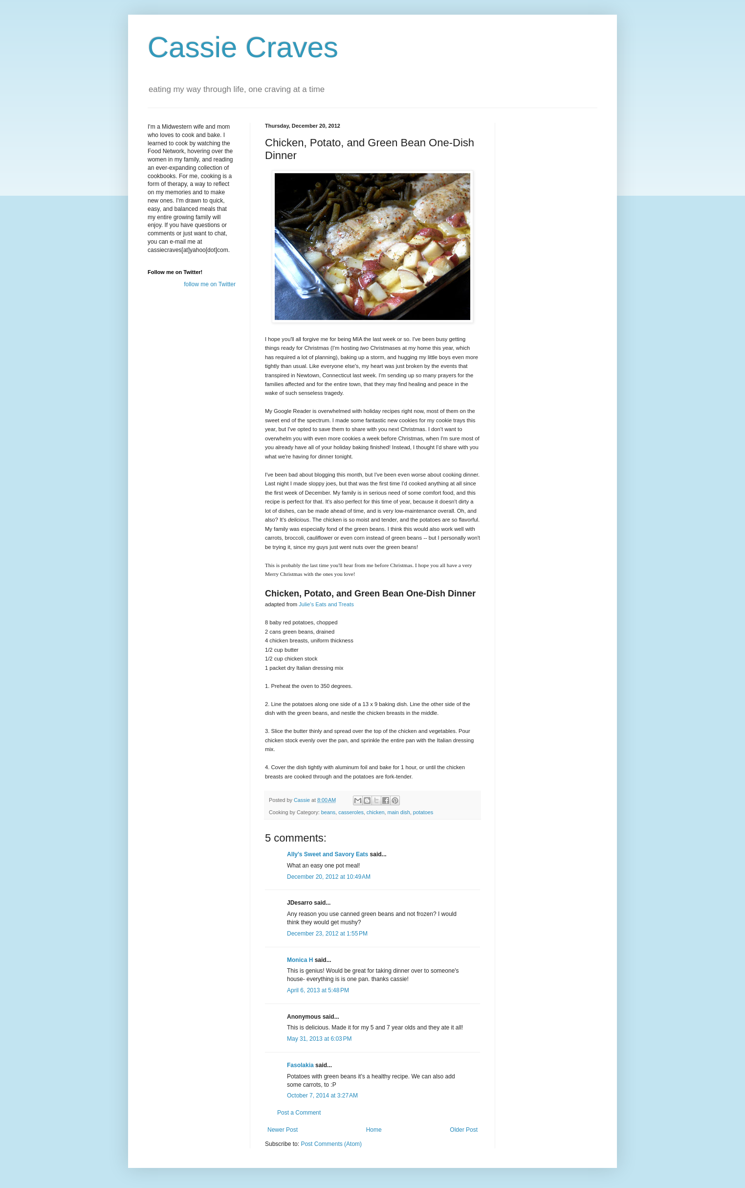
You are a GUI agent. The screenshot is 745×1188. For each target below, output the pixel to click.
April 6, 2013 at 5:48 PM (318, 990)
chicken (376, 812)
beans (328, 812)
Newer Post (282, 1129)
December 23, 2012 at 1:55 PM (327, 933)
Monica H (300, 960)
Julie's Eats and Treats (326, 604)
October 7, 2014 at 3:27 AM (322, 1095)
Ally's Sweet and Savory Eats (327, 854)
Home (374, 1129)
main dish (398, 812)
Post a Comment (299, 1112)
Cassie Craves (243, 47)
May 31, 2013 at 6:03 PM (319, 1038)
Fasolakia (300, 1065)
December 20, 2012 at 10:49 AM (329, 876)
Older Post (464, 1129)
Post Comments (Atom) (331, 1144)
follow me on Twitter (210, 284)
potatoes (423, 812)
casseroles (351, 812)
